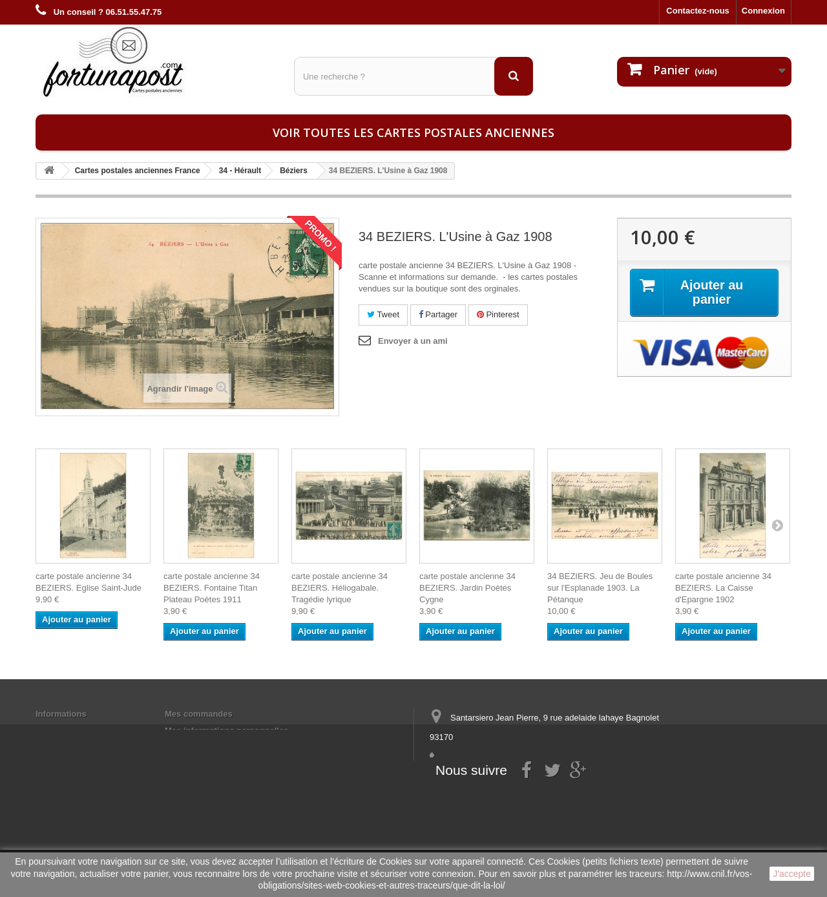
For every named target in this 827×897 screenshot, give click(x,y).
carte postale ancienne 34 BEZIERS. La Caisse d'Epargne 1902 (723, 587)
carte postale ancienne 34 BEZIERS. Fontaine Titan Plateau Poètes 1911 (211, 587)
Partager (438, 314)
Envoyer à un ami (413, 341)
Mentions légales (69, 730)
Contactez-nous (697, 11)
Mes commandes (199, 714)
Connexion (763, 11)
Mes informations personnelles (226, 730)
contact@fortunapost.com (529, 785)
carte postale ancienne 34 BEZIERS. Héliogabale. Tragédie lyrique (339, 587)
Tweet (383, 314)
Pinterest (498, 314)
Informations (61, 714)
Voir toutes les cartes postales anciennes (413, 132)
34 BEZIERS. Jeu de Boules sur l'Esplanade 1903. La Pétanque (600, 587)
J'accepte (792, 874)
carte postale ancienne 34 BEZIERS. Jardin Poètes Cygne (467, 587)
